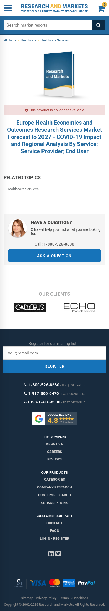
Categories (54, 479)
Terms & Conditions (73, 598)
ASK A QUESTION (54, 255)
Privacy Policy (46, 598)
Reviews (54, 459)
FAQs (54, 531)
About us (54, 444)
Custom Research (54, 495)
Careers (54, 452)
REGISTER (55, 366)
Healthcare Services (23, 189)
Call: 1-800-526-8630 (54, 244)
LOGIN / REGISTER (54, 538)
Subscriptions (54, 503)
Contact (54, 523)
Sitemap (27, 598)
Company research (54, 487)
